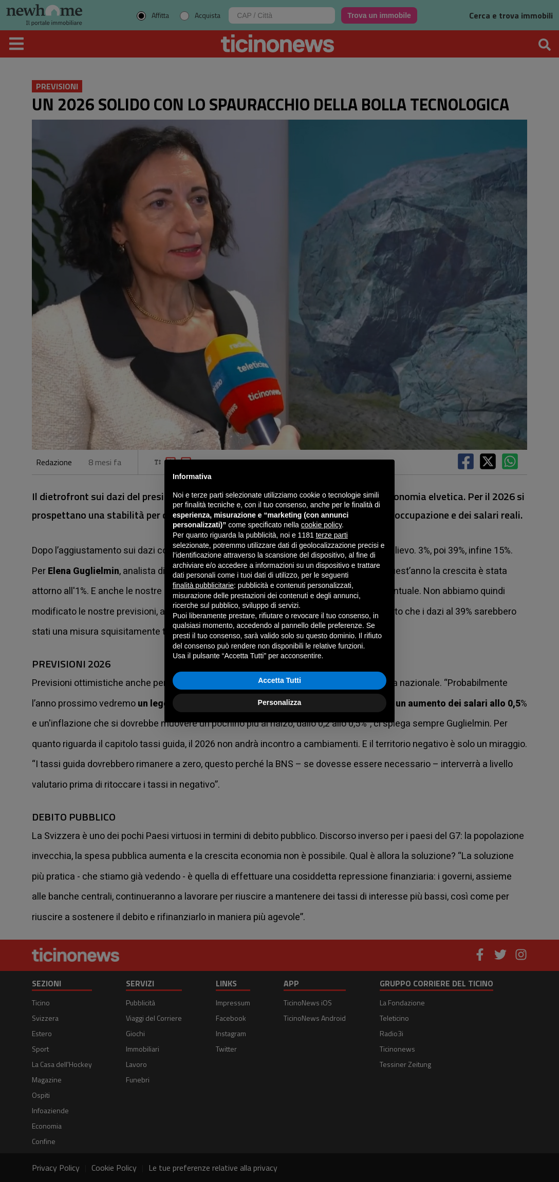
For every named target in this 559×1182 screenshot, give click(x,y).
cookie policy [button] (321, 525)
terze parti (332, 535)
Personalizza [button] (280, 702)
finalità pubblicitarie (203, 585)
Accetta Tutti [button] (279, 680)
